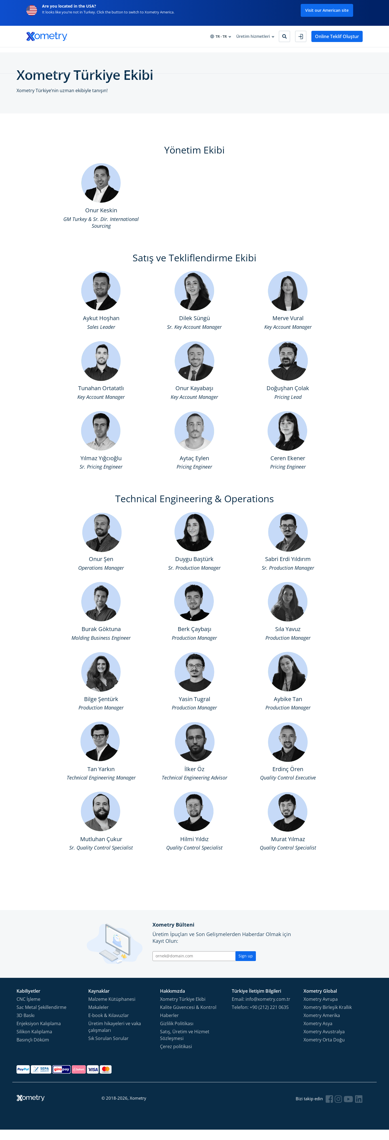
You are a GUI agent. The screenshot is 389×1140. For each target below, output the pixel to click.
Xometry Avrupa (321, 1009)
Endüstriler (80, 53)
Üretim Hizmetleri (43, 53)
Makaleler (98, 1017)
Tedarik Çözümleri (117, 53)
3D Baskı (25, 1025)
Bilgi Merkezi (155, 53)
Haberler (169, 1025)
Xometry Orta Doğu (324, 1050)
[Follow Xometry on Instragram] (339, 1109)
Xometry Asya (318, 1033)
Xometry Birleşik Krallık (328, 1017)
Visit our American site (327, 10)
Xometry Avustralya (324, 1042)
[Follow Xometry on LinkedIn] (359, 1109)
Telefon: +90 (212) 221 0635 (260, 1017)
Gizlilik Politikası (176, 1033)
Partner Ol (232, 53)
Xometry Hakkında (195, 53)
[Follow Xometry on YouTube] (349, 1109)
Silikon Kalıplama (34, 1042)
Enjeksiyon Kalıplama (39, 1033)
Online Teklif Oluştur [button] (337, 36)
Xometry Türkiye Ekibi (182, 1009)
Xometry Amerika (322, 1025)
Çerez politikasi (176, 1056)
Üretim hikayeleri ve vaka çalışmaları (114, 1036)
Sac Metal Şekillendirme (41, 1017)
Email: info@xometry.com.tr (261, 1009)
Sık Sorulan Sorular (108, 1048)
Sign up (246, 966)
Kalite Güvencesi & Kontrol (188, 1017)
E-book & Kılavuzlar (108, 1025)
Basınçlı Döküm (33, 1050)
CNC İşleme (28, 1009)
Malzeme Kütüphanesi (111, 1009)
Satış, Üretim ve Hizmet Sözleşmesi (184, 1045)
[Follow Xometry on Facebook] (330, 1109)
